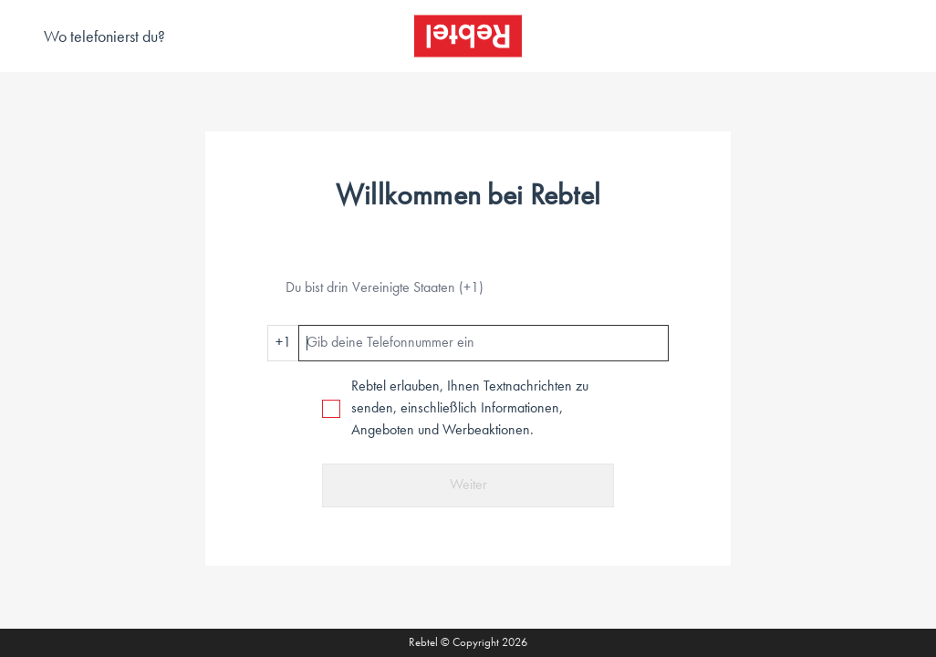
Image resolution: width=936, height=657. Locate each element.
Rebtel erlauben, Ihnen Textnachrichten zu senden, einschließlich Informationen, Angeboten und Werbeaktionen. (469, 409)
